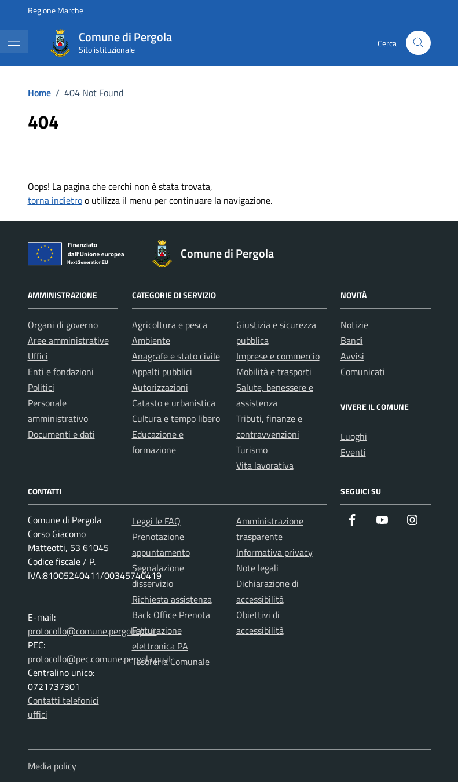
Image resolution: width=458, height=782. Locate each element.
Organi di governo (63, 325)
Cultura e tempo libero (176, 418)
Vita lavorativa (265, 465)
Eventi (353, 452)
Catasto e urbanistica (173, 403)
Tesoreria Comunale (171, 662)
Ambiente (151, 340)
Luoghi (353, 436)
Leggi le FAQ (156, 521)
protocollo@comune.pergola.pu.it (92, 631)
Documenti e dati (61, 434)
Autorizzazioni (160, 387)
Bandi (351, 340)
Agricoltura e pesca (169, 325)
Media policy (52, 766)
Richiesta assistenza (172, 599)
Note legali (257, 568)
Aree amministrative (68, 340)
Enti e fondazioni (61, 372)
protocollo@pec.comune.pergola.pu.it (100, 659)
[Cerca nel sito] (418, 43)
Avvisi (352, 356)
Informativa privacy (274, 552)
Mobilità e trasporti (274, 372)
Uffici (38, 356)
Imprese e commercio (278, 356)
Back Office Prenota (171, 615)
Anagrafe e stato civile (176, 356)
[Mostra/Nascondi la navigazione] (14, 42)
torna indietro (55, 200)
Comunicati (362, 372)
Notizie (354, 325)
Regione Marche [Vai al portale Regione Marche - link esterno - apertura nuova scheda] (55, 10)
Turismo (252, 450)
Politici (41, 387)
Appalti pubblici (162, 372)
